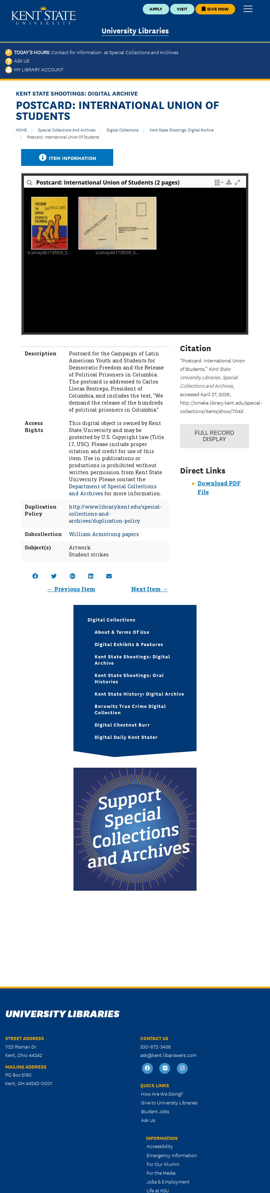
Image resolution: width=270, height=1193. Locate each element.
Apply (155, 8)
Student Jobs (155, 1111)
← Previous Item (71, 589)
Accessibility (160, 1146)
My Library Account (34, 69)
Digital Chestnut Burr (122, 724)
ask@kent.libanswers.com (168, 1055)
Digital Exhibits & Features (129, 644)
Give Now (215, 8)
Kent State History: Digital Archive (139, 693)
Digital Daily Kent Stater (126, 737)
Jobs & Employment (168, 1181)
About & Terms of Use (122, 631)
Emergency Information (172, 1155)
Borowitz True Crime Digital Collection (130, 709)
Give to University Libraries (169, 1102)
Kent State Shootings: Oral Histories (129, 678)
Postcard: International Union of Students (63, 136)
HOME (21, 129)
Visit (182, 8)
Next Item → (149, 589)
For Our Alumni (163, 1164)
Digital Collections (123, 129)
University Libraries (135, 30)
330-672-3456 (155, 1046)
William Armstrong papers (104, 534)
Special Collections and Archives (66, 129)
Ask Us (17, 60)
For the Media (161, 1172)
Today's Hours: (91, 52)
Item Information (67, 158)
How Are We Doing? (162, 1093)
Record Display (214, 436)
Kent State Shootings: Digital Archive (182, 129)
